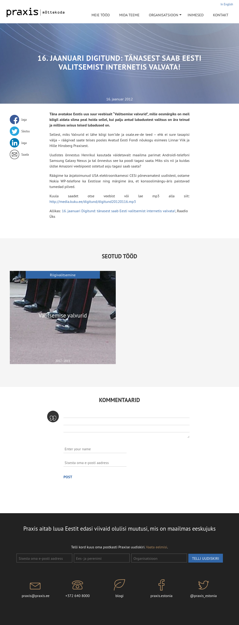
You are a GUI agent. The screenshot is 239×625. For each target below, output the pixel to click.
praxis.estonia (161, 588)
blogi (119, 588)
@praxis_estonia (203, 588)
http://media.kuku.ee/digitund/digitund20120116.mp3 (92, 201)
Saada (25, 154)
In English (227, 4)
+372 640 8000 (77, 588)
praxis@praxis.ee (36, 588)
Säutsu (25, 131)
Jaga (24, 119)
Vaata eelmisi (156, 547)
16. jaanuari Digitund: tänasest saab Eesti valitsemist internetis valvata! (118, 210)
